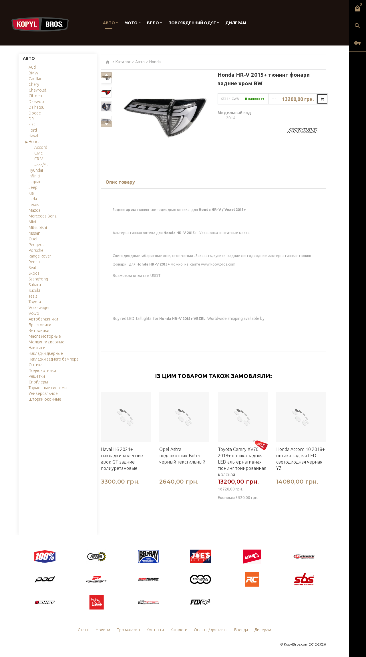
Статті (83, 630)
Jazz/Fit (41, 164)
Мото (131, 23)
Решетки (37, 376)
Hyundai (36, 170)
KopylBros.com (296, 644)
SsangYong (38, 279)
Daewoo (36, 101)
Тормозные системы (48, 387)
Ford (33, 130)
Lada (33, 199)
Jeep (33, 187)
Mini (32, 221)
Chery (34, 84)
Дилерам (235, 23)
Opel (33, 239)
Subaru (35, 284)
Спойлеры (38, 382)
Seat (32, 267)
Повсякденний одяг (192, 23)
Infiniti (34, 176)
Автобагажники (43, 319)
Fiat (32, 124)
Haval (33, 136)
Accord (40, 147)
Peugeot (36, 244)
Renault (35, 262)
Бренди (241, 630)
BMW (33, 73)
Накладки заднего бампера (53, 359)
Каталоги (178, 630)
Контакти (155, 630)
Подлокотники (42, 370)
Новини (103, 630)
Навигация (38, 347)
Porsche (36, 250)
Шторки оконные (45, 399)
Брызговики (40, 324)
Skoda (34, 273)
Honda (34, 141)
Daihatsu (36, 107)
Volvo (34, 313)
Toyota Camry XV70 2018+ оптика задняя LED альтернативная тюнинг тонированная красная (242, 462)
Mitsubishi (38, 227)
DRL (32, 118)
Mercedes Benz (43, 216)
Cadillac (35, 78)
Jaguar (35, 181)
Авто (109, 23)
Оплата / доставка (211, 630)
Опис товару (120, 182)
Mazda (34, 210)
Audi (33, 67)
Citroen (35, 96)
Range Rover (40, 256)
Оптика (35, 365)
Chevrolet (37, 90)
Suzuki (34, 290)
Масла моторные (45, 336)
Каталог (123, 62)
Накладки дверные (46, 353)
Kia (31, 193)
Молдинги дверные (46, 342)
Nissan (34, 233)
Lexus (34, 204)
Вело (153, 23)
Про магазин (128, 630)
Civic (38, 153)
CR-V (38, 159)
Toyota (35, 302)
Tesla (33, 296)
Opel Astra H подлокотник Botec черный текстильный (182, 455)
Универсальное (43, 393)
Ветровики (39, 330)
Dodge (35, 113)
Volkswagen (40, 307)
